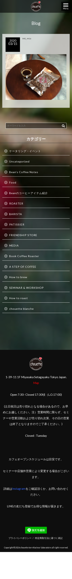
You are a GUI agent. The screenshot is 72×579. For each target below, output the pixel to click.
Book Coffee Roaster (24, 256)
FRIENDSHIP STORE (23, 235)
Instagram (19, 488)
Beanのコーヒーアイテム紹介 (28, 193)
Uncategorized (19, 161)
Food (12, 182)
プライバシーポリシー (19, 538)
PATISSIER (16, 224)
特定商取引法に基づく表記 (49, 538)
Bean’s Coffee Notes (23, 172)
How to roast (18, 298)
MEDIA (14, 245)
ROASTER (16, 203)
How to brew (18, 277)
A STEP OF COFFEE (22, 266)
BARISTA (15, 214)
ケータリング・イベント (25, 151)
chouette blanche (21, 308)
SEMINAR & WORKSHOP (26, 287)
